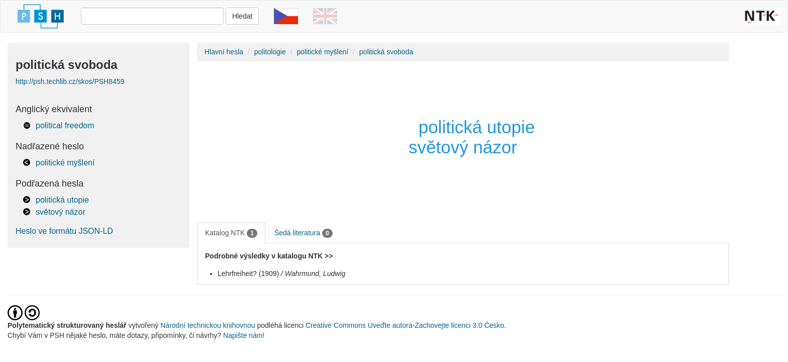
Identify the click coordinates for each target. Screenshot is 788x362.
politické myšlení (65, 162)
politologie (270, 52)
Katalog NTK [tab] (231, 233)
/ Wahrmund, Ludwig (313, 273)
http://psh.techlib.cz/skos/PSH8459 (70, 81)
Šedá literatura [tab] (303, 233)
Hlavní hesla (224, 52)
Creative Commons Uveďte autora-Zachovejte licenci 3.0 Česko (405, 325)
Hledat (242, 16)
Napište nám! (243, 335)
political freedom (65, 125)
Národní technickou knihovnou (207, 325)
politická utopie (62, 200)
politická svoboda (386, 52)
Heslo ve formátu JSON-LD (64, 231)
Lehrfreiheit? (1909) (248, 273)
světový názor (60, 212)
